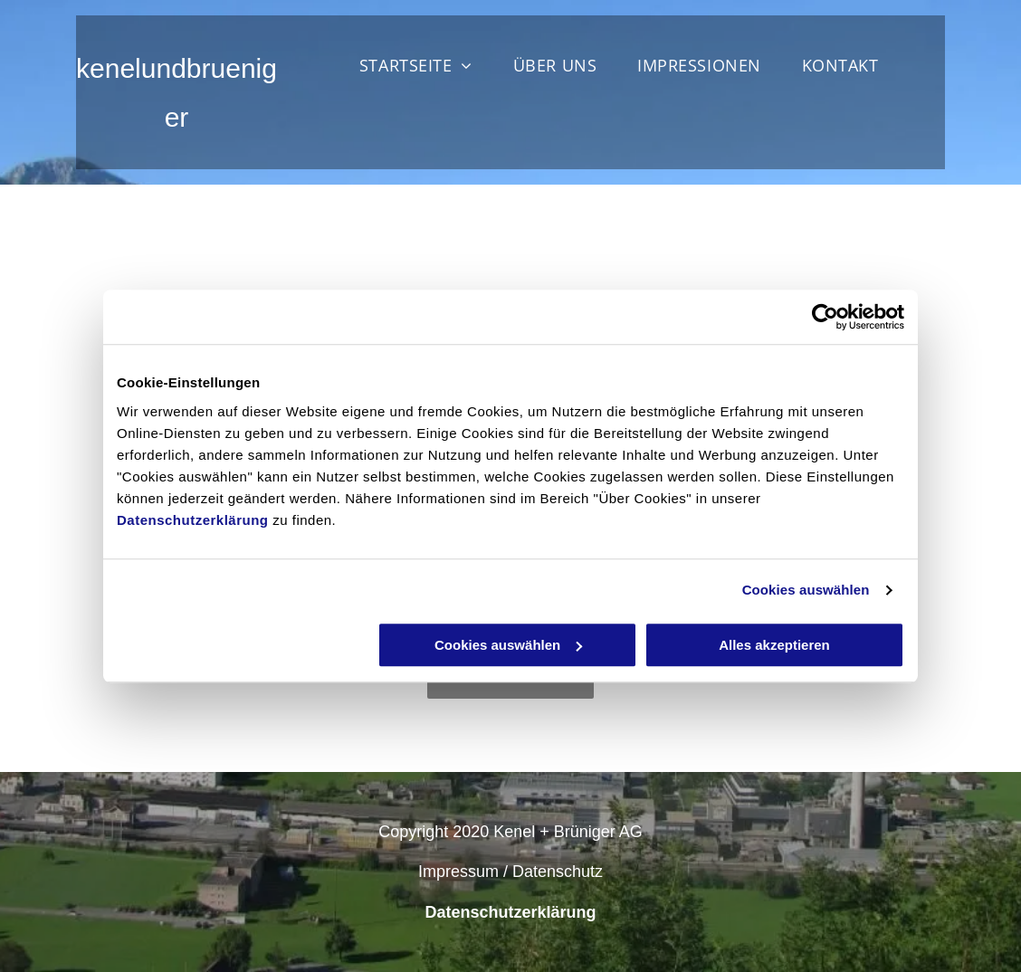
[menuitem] (423, 66)
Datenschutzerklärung (193, 520)
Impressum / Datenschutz (510, 871)
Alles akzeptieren (774, 645)
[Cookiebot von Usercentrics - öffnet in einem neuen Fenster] (825, 316)
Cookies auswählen (806, 589)
